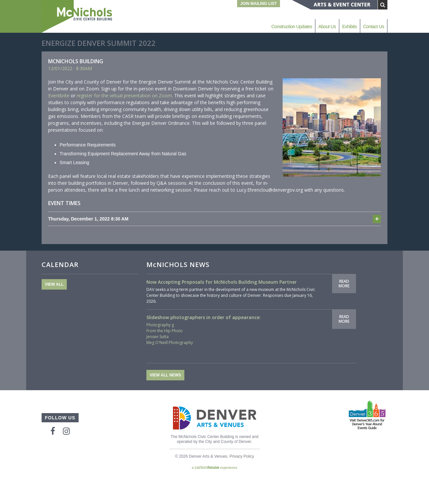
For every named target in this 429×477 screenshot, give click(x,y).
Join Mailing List (258, 3)
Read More (344, 283)
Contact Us (373, 26)
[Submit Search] (382, 5)
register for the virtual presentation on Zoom (124, 95)
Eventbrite (58, 95)
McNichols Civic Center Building (78, 16)
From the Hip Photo (164, 331)
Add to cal (377, 219)
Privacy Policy (242, 456)
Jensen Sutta (157, 336)
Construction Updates (291, 26)
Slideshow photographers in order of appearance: (203, 317)
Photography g (160, 325)
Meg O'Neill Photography (169, 342)
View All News (165, 375)
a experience (214, 467)
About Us (327, 26)
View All (54, 284)
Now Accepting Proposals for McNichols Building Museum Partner (221, 282)
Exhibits (349, 26)
